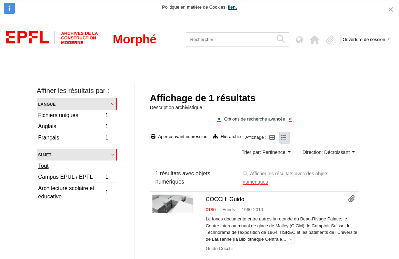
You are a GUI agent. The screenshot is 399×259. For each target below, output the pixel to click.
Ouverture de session (365, 39)
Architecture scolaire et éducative (73, 192)
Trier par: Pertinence (264, 152)
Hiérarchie (227, 136)
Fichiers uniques (73, 116)
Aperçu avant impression (179, 136)
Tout (43, 166)
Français (73, 138)
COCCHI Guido (225, 199)
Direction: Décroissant (326, 152)
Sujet (45, 154)
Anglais (73, 127)
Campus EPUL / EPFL (73, 178)
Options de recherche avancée (254, 119)
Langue (47, 104)
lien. (232, 7)
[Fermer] (391, 9)
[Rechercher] (229, 39)
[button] (314, 39)
